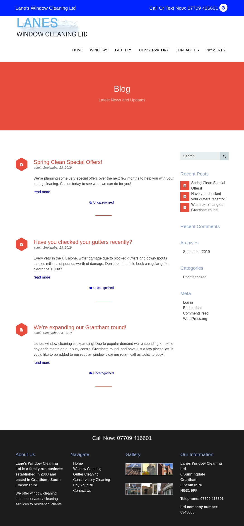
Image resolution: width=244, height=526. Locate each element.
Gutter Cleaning (86, 474)
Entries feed (192, 308)
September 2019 (196, 252)
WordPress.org (195, 319)
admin (38, 167)
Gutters (123, 50)
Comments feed (196, 313)
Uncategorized (103, 202)
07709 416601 (203, 8)
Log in (188, 302)
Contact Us (187, 50)
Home (77, 50)
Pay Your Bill (83, 485)
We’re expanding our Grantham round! (80, 327)
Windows (99, 50)
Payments (215, 50)
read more (42, 192)
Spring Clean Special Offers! (68, 162)
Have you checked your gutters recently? (83, 242)
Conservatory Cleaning (91, 480)
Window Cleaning (87, 469)
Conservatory (154, 50)
